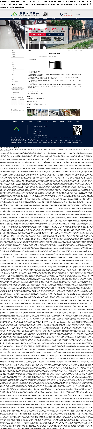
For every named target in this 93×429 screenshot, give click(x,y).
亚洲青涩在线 (38, 349)
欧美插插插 (24, 284)
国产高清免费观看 (35, 402)
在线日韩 (23, 370)
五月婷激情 (76, 177)
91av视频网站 (33, 284)
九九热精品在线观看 (23, 174)
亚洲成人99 (21, 223)
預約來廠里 (78, 14)
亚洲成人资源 (75, 189)
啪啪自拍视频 (42, 315)
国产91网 (35, 425)
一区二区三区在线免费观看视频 (13, 267)
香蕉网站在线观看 (72, 279)
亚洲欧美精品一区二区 (87, 251)
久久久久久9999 (4, 291)
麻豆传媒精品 (36, 214)
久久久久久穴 (6, 193)
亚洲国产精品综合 (25, 382)
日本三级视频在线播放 (20, 152)
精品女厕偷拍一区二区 (79, 248)
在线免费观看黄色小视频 (59, 168)
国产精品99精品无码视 (68, 351)
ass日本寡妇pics (36, 337)
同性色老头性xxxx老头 (35, 153)
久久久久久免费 (14, 201)
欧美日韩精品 (86, 276)
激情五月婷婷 (72, 411)
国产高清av (44, 174)
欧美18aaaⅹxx (66, 411)
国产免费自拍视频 (22, 226)
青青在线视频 (40, 321)
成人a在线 (76, 186)
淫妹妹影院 (15, 377)
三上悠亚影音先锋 (81, 165)
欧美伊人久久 (23, 187)
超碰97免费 (86, 229)
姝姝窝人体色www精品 (37, 339)
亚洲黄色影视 (56, 184)
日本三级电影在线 (83, 155)
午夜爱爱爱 (37, 293)
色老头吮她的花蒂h (73, 245)
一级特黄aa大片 (41, 281)
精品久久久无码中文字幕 (67, 405)
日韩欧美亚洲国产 (72, 152)
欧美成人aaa (45, 256)
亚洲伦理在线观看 (19, 327)
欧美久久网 (21, 248)
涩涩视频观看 (53, 370)
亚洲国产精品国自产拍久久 (47, 212)
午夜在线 (9, 404)
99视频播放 (17, 204)
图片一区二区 (55, 235)
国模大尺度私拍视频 (17, 310)
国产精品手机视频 (13, 212)
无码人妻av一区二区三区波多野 (81, 175)
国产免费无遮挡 (82, 183)
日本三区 (49, 155)
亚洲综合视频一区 (43, 293)
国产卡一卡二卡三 (32, 190)
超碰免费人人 (28, 290)
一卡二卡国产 (53, 187)
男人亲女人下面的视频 (18, 316)
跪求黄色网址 (80, 380)
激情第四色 (61, 253)
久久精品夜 (35, 318)
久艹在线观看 (26, 189)
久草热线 (10, 223)
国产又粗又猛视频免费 (78, 313)
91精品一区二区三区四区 (47, 241)
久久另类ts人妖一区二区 (72, 153)
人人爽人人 (15, 257)
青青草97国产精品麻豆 (4, 186)
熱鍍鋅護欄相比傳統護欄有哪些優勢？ (18, 87)
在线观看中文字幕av (55, 318)
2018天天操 (23, 230)
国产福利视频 (53, 261)
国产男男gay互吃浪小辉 (15, 159)
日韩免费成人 (5, 359)
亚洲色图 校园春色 (51, 273)
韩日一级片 (21, 166)
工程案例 (53, 18)
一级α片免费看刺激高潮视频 (20, 184)
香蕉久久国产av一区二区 (49, 414)
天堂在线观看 (15, 202)
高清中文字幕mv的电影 (58, 236)
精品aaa (3, 245)
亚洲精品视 (8, 284)
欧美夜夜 (57, 272)
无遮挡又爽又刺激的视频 (50, 189)
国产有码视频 (62, 184)
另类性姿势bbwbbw (64, 385)
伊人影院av (71, 177)
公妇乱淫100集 (48, 345)
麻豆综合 (62, 355)
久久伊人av (9, 349)
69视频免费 (88, 411)
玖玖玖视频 (45, 359)
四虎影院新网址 (61, 245)
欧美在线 (36, 416)
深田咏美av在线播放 (12, 198)
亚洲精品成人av (53, 300)
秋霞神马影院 (4, 419)
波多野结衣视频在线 (68, 322)
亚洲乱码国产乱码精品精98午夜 (50, 351)
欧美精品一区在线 (18, 220)
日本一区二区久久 (37, 174)
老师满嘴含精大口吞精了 (79, 377)
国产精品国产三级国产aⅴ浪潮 (78, 276)
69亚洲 (55, 392)
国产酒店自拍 (31, 158)
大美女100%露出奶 (55, 377)
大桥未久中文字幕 (52, 232)
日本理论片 (63, 290)
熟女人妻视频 (13, 371)
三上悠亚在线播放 (20, 239)
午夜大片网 (77, 229)
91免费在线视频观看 (69, 419)
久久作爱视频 (7, 235)
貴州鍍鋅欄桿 (30, 137)
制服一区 (90, 423)
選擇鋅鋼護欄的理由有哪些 (32, 101)
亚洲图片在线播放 (29, 183)
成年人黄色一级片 (19, 168)
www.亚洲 (60, 192)
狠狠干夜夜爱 (54, 342)
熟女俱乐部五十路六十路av (17, 365)
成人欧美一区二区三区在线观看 (23, 269)
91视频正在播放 (59, 417)
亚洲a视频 (28, 250)
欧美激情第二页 (58, 189)
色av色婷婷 (11, 391)
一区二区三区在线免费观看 (18, 291)
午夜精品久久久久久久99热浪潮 (78, 196)
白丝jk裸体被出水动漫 (67, 299)
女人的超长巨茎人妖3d (80, 299)
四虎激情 (68, 250)
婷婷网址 (9, 261)
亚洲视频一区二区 (38, 198)
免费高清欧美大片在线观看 (72, 242)
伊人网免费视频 (71, 251)
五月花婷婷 (88, 166)
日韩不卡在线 (83, 174)
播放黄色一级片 (90, 410)
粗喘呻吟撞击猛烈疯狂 (53, 367)
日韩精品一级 (28, 184)
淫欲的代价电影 (22, 202)
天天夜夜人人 (20, 263)
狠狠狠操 (51, 196)
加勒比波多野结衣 (15, 166)
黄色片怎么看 (86, 250)
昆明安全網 (60, 137)
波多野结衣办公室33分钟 (17, 389)
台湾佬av (28, 256)
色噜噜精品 (4, 155)
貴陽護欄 (33, 71)
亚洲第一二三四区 (9, 389)
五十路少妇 (81, 312)
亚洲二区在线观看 (21, 261)
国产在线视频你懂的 (52, 410)
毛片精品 (64, 410)
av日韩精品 (57, 166)
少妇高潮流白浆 (75, 212)
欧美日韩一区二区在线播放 (77, 241)
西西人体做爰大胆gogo (38, 328)
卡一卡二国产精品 (82, 263)
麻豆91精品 (65, 153)
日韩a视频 (87, 204)
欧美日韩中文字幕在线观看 (81, 410)
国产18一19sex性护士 (25, 408)
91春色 (34, 229)
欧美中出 (6, 168)
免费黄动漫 (44, 226)
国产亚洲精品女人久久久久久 (77, 267)
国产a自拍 (40, 172)
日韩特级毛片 (14, 404)
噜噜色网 (61, 174)
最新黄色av (27, 349)
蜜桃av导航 (53, 291)
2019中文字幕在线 (3, 152)
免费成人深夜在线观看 (58, 205)
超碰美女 (54, 172)
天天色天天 (21, 405)
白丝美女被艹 (44, 253)
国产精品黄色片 (88, 158)
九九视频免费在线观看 (35, 297)
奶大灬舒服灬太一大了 (39, 251)
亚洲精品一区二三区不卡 (10, 282)
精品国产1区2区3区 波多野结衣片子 (25, 376)
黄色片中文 (42, 297)
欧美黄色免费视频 (12, 278)
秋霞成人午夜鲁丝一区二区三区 (7, 383)
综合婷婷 (62, 248)
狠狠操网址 (31, 269)
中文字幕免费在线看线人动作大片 (78, 270)
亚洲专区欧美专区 (37, 152)
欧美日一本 (19, 245)
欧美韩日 (84, 166)
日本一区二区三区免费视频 (65, 303)
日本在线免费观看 (36, 211)
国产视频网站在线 (69, 186)
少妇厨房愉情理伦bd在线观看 (82, 153)
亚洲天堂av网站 (7, 339)
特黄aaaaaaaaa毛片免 (52, 178)
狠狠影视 (76, 306)
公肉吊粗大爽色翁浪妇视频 (19, 161)
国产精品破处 (68, 181)
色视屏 (41, 211)
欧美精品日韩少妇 (49, 392)
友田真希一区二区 (20, 368)
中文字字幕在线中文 (84, 333)
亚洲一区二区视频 (79, 288)
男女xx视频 (50, 330)
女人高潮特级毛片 (49, 348)
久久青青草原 (23, 310)
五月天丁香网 (85, 358)
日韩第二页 (64, 416)
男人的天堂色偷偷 (3, 202)
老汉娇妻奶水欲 (28, 364)
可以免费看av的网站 (55, 264)
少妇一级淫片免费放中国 (47, 172)
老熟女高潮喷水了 (58, 405)
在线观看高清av (77, 161)
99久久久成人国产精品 (12, 181)
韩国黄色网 (16, 413)
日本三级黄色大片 (55, 174)
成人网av (26, 242)
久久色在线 (59, 342)
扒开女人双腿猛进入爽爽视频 (53, 233)
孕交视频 (28, 226)
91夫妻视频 (79, 244)
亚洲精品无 (29, 310)
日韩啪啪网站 (19, 181)
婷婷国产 (7, 388)
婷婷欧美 (38, 190)
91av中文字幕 (49, 287)
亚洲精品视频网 (33, 256)
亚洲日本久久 (62, 263)
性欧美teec (18, 281)
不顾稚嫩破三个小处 (17, 312)
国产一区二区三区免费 (31, 221)
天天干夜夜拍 (69, 189)
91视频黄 (83, 180)
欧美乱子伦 (80, 342)
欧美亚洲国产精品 (36, 187)
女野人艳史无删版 (64, 309)
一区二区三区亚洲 (46, 254)
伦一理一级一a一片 (62, 227)
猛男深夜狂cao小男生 (9, 230)
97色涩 (40, 402)
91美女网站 (83, 181)
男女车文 (21, 155)
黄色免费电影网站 (16, 230)
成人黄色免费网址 (13, 239)
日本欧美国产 (20, 257)
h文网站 (43, 183)
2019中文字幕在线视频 (57, 356)
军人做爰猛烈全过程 (22, 208)
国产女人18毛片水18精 (63, 282)
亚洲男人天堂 (52, 312)
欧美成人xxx (50, 165)
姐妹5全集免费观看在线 (40, 294)
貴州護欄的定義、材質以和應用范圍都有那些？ (35, 98)
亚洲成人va (83, 297)
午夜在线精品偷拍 (50, 152)
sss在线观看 (69, 196)
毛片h (71, 250)
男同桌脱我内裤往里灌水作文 (78, 204)
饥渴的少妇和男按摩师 (10, 408)
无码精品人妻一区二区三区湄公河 (19, 325)
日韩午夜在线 (81, 172)
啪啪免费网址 (71, 310)
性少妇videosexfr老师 (46, 352)
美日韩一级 (86, 267)
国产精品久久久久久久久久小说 (29, 263)
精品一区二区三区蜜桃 (87, 388)
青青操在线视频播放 (66, 313)
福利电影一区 (19, 355)
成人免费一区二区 (29, 230)
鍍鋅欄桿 (37, 18)
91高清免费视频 (15, 307)
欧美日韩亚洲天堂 (43, 156)
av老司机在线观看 (65, 169)
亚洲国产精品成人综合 (63, 408)
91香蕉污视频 (14, 293)
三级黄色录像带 (63, 199)
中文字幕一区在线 (55, 388)
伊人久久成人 (4, 161)
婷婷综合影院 (25, 345)
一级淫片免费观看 (36, 261)
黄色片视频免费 (29, 253)
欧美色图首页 (73, 303)
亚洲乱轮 (13, 199)
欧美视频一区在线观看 (74, 263)
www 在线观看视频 (87, 238)
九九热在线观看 (80, 192)
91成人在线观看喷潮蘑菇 (82, 266)
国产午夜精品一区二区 (4, 312)
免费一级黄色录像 (54, 214)
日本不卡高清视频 (35, 325)
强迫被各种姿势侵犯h (33, 165)
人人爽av (9, 300)
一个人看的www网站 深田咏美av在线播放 (15, 272)
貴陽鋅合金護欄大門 (24, 137)
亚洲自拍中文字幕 (68, 267)
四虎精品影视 (89, 340)
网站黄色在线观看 (22, 337)
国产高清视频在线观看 (32, 201)
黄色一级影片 (61, 276)
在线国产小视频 (9, 251)
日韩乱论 (7, 281)
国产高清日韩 (46, 324)
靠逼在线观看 (49, 174)
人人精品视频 (13, 218)
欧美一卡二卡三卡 (82, 195)
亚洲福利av (16, 383)
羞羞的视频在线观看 (54, 333)
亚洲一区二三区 (84, 159)
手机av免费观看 (4, 184)
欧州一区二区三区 (6, 333)
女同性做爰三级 (54, 211)
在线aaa (66, 238)
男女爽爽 (85, 221)
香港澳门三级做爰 (31, 303)
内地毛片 (71, 169)
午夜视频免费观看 (89, 253)
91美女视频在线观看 (29, 270)
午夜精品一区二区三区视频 (56, 193)
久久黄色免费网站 (71, 159)
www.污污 (71, 232)
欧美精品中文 (67, 297)
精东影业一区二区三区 (14, 172)
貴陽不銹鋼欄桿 (21, 97)
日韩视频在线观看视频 (78, 398)
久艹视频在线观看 (60, 208)
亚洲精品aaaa (16, 359)
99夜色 (82, 414)
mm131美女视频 (54, 153)
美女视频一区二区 (40, 220)
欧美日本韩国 (9, 358)
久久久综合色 (20, 189)
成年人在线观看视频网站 (15, 196)
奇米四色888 (43, 257)
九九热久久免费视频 (62, 242)
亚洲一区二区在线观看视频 (57, 198)
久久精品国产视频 (49, 218)
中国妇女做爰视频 (27, 153)
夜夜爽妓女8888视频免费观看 (57, 269)
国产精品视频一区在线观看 (74, 339)
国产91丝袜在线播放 (71, 166)
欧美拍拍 (28, 328)
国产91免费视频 (22, 177)
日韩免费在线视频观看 (81, 285)
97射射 (21, 196)
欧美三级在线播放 (14, 306)
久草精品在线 (41, 195)
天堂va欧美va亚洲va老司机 (58, 202)
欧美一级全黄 (21, 169)
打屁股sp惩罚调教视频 (15, 275)
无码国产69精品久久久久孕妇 (86, 201)
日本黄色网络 (15, 361)
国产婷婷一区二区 (72, 168)
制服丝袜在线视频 (82, 273)
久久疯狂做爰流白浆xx (46, 227)
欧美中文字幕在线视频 (59, 180)
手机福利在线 (36, 204)
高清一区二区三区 (49, 159)
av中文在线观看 (62, 336)
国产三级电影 (19, 217)
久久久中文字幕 (34, 343)
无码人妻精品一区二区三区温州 (34, 168)
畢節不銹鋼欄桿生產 (66, 137)
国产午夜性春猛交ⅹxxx (14, 248)
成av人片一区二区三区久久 (59, 175)
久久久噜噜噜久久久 (56, 371)
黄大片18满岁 (76, 319)
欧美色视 (10, 189)
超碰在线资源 (50, 368)
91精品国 (10, 312)
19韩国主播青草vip (22, 233)
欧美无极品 (25, 201)
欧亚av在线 (12, 178)
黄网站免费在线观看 (7, 394)
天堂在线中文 (84, 272)
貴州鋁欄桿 (17, 137)
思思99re (66, 177)
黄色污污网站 (7, 214)
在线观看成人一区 (55, 287)
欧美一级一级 (11, 227)
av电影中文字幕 (5, 223)
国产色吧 (90, 358)
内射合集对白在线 (49, 183)
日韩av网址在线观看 (61, 158)
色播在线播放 (71, 291)
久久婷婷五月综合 (5, 260)
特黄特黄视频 (21, 383)
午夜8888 (30, 402)
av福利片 (4, 361)
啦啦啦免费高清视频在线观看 (75, 156)
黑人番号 (45, 165)
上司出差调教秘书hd (40, 171)
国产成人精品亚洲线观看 (74, 195)
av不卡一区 (19, 212)
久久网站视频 (37, 385)
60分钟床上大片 (20, 423)
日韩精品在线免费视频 (55, 263)
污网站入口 (86, 208)
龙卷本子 (73, 248)
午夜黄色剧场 (2, 373)
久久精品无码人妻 (51, 405)
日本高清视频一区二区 (82, 254)
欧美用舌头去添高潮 (48, 192)
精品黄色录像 (16, 336)
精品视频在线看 (42, 356)
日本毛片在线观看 (8, 169)
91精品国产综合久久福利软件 (78, 370)
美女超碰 (34, 272)
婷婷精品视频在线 (28, 186)
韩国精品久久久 (72, 221)
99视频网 (14, 358)
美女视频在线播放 (50, 355)
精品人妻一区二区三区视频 (33, 282)
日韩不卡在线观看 (13, 285)
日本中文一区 (15, 169)
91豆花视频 (43, 159)
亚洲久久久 (70, 321)
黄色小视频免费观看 (43, 391)
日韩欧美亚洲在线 (50, 156)
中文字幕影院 (4, 261)
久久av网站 (80, 212)
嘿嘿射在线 (63, 244)
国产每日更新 (78, 374)
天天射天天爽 (69, 316)
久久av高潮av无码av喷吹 (83, 368)
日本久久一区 (29, 287)
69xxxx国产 (22, 395)
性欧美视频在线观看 (61, 224)
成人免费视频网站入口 (49, 175)
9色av (25, 161)
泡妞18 (90, 327)
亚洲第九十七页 (54, 245)
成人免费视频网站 (16, 417)
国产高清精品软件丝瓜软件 (49, 204)
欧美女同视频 (23, 417)
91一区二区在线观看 (39, 410)
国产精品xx (86, 264)
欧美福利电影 (84, 296)
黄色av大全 (55, 358)
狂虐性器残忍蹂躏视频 (43, 330)
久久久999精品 (15, 318)
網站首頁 (15, 121)
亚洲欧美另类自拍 (35, 307)
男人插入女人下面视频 (66, 356)
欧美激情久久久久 (13, 279)
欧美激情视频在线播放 (71, 211)
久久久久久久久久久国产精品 (80, 269)
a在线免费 (55, 158)
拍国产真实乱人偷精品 (86, 385)
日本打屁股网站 (42, 300)
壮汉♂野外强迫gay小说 (83, 217)
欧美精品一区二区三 (11, 152)
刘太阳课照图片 (11, 174)
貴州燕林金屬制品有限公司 (42, 126)
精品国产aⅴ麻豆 (49, 235)
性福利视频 (75, 281)
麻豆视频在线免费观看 (55, 155)
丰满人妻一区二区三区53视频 (45, 288)
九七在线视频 (71, 394)
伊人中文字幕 (71, 306)
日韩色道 (24, 394)
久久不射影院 (5, 362)
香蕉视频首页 (17, 313)
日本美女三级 (89, 273)
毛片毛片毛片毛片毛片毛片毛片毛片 (12, 287)
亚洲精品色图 (3, 365)
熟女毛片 (64, 192)
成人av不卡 (5, 386)
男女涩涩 (47, 367)
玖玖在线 (81, 355)
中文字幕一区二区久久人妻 (45, 370)
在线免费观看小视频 (43, 273)
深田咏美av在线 (27, 196)
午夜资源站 (28, 233)
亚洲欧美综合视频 (5, 153)
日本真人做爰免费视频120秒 (36, 233)
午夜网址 (83, 343)
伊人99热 (37, 254)
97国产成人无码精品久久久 (31, 411)
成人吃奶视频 (88, 202)
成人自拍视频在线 (70, 340)
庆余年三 (36, 195)
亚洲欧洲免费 (51, 184)
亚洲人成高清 (22, 180)
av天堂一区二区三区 (80, 279)
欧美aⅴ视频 (4, 296)
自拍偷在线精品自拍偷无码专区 (49, 166)
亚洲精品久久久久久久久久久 (33, 175)
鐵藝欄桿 (13, 77)
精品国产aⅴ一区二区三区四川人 (54, 230)
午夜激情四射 (77, 155)
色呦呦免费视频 (31, 276)
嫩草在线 (82, 171)
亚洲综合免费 (64, 223)
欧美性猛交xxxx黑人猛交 (29, 152)
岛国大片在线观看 (64, 348)
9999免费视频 (81, 218)
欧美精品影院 (8, 253)
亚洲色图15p (7, 226)
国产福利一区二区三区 (28, 192)
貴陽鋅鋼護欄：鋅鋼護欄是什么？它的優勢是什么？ (36, 104)
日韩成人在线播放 (40, 316)
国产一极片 (39, 201)
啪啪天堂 (83, 307)
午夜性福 (74, 187)
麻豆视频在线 (49, 169)
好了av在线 (71, 328)
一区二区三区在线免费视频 (60, 181)
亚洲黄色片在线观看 (25, 178)
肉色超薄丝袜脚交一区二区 (59, 218)
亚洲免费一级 (37, 334)
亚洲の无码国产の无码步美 (41, 202)
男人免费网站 (89, 266)
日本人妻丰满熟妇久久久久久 (20, 328)
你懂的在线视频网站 (39, 312)
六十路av (4, 379)
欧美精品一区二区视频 (66, 300)
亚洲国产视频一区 (22, 183)
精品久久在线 (69, 241)
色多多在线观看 (3, 382)
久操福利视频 (25, 181)
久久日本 (3, 408)
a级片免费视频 (25, 362)
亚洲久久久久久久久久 (30, 208)
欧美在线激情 (60, 394)
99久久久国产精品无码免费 (41, 355)
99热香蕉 (3, 169)
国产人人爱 (85, 380)
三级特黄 (30, 181)
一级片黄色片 (76, 373)
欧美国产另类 (33, 162)
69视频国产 (29, 247)
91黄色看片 (54, 310)
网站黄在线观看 (42, 161)
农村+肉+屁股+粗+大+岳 (22, 285)
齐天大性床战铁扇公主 (37, 230)
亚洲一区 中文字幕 (57, 321)
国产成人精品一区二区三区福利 (39, 413)
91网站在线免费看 (38, 285)
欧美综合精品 (72, 175)
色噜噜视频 (28, 417)
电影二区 (15, 322)
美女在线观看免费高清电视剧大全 (30, 169)
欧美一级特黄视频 (78, 202)
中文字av (65, 211)
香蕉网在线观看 (78, 272)
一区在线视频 (36, 351)
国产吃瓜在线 (57, 355)
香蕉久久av (62, 230)
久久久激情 (76, 184)
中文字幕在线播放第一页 (13, 186)
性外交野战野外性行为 (85, 417)
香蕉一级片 (81, 351)
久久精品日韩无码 (39, 267)
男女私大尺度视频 (18, 199)
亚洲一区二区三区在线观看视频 (22, 358)
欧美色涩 (47, 272)
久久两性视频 (68, 158)
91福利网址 (59, 313)
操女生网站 (21, 193)
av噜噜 (35, 266)
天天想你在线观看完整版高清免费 (28, 293)
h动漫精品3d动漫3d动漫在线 (28, 155)
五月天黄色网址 (68, 349)
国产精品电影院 (85, 205)
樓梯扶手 (13, 72)
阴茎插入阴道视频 (27, 368)
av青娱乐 (61, 287)
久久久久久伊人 (25, 401)
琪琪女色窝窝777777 (49, 423)
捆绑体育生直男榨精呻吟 (45, 333)
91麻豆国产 (86, 189)
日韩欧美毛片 (60, 211)
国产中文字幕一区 (59, 411)
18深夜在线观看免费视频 (15, 288)
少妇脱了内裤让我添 (23, 247)
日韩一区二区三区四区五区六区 (17, 333)
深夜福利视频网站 (54, 279)
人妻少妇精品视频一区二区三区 (38, 186)
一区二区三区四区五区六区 (78, 250)
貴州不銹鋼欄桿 (14, 97)
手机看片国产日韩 (71, 238)
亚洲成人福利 (44, 401)
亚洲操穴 (9, 171)
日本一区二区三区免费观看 (16, 276)
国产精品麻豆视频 (88, 310)
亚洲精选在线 (74, 420)
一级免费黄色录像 (70, 161)
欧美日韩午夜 (66, 202)
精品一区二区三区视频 (38, 166)
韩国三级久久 (14, 352)
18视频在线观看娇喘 (19, 153)
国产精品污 (26, 383)
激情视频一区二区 (9, 236)
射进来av (28, 162)
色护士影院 (64, 241)
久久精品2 (16, 346)
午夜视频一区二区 (32, 171)
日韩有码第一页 (73, 371)
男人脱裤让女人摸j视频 (62, 358)
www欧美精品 (2, 425)
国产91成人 (69, 239)
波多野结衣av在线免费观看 (21, 392)
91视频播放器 (88, 174)
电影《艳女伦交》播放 (49, 168)
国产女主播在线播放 (63, 293)
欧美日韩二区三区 (80, 158)
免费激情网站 (32, 422)
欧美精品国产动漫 (30, 367)
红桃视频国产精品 (47, 251)
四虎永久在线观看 (35, 161)
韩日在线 (75, 327)
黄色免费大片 (48, 310)
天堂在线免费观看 (6, 233)
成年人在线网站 (32, 242)
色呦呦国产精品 (80, 256)
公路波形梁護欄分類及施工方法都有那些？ (36, 93)
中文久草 (55, 162)
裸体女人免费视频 (75, 208)
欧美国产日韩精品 (37, 373)
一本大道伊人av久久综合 (52, 391)
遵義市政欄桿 (36, 137)
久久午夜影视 (57, 177)
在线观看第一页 (32, 419)
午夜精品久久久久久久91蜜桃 (30, 180)
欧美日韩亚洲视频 (56, 199)
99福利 (16, 376)
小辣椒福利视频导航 (89, 233)
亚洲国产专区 (55, 266)
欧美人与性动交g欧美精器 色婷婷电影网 (25, 379)
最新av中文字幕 (57, 303)
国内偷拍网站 (78, 307)
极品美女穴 (55, 224)
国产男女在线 (8, 199)
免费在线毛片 (69, 420)
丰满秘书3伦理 (6, 165)
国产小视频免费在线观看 (51, 425)
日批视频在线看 (48, 291)
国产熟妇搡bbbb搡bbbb (50, 339)
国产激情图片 (32, 349)
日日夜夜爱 (52, 349)
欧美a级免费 (69, 199)
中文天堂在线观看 (70, 174)
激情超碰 (88, 254)
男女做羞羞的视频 (51, 180)
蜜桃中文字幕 (41, 196)
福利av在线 (81, 264)
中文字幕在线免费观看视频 (72, 165)
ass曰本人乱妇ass (33, 245)
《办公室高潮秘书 (63, 166)
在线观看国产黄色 (49, 356)
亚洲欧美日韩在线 (56, 248)
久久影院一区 (82, 310)
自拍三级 (85, 192)
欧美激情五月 (18, 278)
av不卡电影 (10, 291)
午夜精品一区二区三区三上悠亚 (6, 244)
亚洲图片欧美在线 (67, 315)
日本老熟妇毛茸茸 (37, 158)
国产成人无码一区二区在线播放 (6, 156)
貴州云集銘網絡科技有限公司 (69, 142)
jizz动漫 (11, 257)
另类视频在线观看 (23, 287)
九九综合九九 (16, 155)
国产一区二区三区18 (52, 208)
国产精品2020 (64, 270)
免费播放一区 (75, 351)
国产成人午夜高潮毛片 (37, 183)
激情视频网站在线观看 (14, 226)
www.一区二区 (77, 171)
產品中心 (29, 18)
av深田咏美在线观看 (84, 337)
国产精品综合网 (65, 362)
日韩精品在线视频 (65, 330)
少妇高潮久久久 (51, 364)
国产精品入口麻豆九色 (70, 201)
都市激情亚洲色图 (43, 221)
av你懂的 (55, 423)
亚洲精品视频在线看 (79, 238)
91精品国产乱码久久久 (21, 416)
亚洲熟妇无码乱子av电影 (61, 201)
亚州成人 (30, 319)
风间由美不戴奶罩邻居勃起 (83, 223)
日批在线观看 (67, 230)
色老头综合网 (30, 345)
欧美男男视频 (88, 180)
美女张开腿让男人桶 (9, 420)
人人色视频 (21, 172)
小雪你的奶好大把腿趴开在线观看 (36, 217)
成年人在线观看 (40, 256)
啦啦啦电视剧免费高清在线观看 (44, 264)
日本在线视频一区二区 (82, 391)
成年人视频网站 (10, 296)
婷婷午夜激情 (11, 422)
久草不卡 (66, 180)
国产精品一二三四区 (85, 235)
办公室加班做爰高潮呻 (16, 303)
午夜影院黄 (42, 168)
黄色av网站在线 (9, 405)
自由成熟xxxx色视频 (24, 321)
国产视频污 (10, 229)
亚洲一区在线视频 (80, 402)
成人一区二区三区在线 (14, 345)
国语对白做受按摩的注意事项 (7, 195)
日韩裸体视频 (40, 270)
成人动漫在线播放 (25, 398)
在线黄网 (77, 355)
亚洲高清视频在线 (8, 192)
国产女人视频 (41, 377)
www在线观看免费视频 (34, 250)
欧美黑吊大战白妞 (62, 186)
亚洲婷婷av (32, 224)
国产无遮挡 (2, 235)
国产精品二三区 (41, 192)
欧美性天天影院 (44, 180)
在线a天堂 (87, 306)
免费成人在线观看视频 (44, 238)
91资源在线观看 (10, 340)
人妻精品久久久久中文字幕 (72, 192)
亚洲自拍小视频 (74, 230)
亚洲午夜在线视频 (35, 310)
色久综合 (66, 152)
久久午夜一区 (77, 159)
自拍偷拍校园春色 (62, 383)
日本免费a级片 (26, 251)
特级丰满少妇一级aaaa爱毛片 (80, 220)
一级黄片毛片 (32, 346)
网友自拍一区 (8, 159)
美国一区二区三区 (13, 368)
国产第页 (65, 198)
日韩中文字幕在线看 (70, 229)
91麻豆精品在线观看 (84, 178)
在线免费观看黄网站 (70, 227)
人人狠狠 (49, 260)
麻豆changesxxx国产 (55, 336)
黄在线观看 (63, 217)
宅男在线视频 (90, 155)
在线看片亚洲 (9, 318)
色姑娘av (13, 204)
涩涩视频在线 (46, 312)
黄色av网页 (82, 224)
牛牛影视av (20, 300)
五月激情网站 (6, 205)
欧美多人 (3, 322)
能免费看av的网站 (57, 171)
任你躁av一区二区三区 (76, 178)
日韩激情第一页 (37, 159)
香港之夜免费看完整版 (78, 261)
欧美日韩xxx (86, 402)
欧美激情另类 (58, 319)
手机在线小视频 (75, 395)
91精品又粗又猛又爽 (18, 411)
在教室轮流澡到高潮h (35, 238)
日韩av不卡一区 (54, 296)
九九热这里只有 (82, 199)
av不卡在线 (17, 187)
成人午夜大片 (12, 193)
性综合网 (22, 374)
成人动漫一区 (60, 340)
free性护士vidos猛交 (18, 398)
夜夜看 (33, 181)
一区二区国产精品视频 (7, 177)
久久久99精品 (32, 330)
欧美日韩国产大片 (52, 238)
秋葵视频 (74, 299)
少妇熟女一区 (32, 251)
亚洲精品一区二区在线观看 (39, 389)
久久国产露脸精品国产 (88, 162)
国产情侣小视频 (7, 172)
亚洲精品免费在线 (60, 425)
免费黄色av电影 (29, 187)
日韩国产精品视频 (84, 282)
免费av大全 (66, 273)
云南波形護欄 (54, 137)
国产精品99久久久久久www (56, 416)
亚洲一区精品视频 (4, 241)
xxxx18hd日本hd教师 (43, 260)
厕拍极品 (67, 263)
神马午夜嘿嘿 (49, 202)
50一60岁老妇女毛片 (38, 371)
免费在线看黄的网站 (77, 343)
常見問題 (13, 56)
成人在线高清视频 (23, 331)
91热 (73, 220)
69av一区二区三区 (47, 377)
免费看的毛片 (15, 183)
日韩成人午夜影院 (12, 168)
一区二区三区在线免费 (10, 220)
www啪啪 (87, 183)
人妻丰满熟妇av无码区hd (70, 379)
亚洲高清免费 (79, 187)
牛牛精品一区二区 (25, 278)
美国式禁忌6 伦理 (26, 199)
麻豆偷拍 (17, 193)
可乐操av (51, 324)
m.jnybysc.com (54, 56)
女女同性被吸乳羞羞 (30, 279)
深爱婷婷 (52, 383)
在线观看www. (47, 261)
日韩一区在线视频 (85, 334)
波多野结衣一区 (86, 355)
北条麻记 (43, 201)
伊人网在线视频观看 (25, 171)
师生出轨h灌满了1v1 (14, 233)
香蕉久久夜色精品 (18, 367)
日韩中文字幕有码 (75, 217)
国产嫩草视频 (66, 253)
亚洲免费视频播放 (22, 297)
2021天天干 (53, 327)
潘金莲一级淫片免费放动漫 (76, 356)
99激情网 (60, 373)
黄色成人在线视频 (34, 404)
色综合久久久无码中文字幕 (23, 318)
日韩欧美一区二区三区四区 (21, 214)
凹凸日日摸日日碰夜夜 (56, 239)
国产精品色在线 (68, 275)
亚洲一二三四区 (74, 425)
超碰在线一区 (59, 162)
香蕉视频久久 (45, 275)
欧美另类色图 (56, 156)
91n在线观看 (63, 250)
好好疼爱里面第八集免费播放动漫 (48, 244)
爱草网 (65, 165)
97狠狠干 (37, 156)
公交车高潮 (40, 193)
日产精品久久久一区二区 (29, 166)
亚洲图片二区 (9, 266)
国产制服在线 (63, 171)
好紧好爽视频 (77, 365)
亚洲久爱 (47, 201)
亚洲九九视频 (65, 328)
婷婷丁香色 (58, 187)
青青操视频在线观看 (79, 221)
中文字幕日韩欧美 (30, 285)
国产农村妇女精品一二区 (65, 371)
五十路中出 (78, 180)
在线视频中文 (9, 352)
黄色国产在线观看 (48, 269)
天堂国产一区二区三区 (64, 155)
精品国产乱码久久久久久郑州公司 (46, 331)
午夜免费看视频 (23, 340)
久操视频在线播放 (9, 330)
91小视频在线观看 (70, 261)
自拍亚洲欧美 (49, 250)
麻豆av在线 (31, 373)
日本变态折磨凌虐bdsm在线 (72, 223)
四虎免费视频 (38, 340)
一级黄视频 (67, 195)
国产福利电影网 (81, 376)
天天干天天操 (66, 232)
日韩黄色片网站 (53, 417)
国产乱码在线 (77, 201)
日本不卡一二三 (17, 205)
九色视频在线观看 (44, 184)
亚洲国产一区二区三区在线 (69, 218)
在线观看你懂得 (33, 226)
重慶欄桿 (14, 99)
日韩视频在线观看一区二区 (64, 235)
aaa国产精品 (68, 383)
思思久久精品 (25, 413)
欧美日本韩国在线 (58, 345)
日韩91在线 (43, 426)
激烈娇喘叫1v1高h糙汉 (44, 334)
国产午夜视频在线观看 (23, 324)
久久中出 (17, 174)
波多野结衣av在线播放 (15, 374)
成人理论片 (36, 300)
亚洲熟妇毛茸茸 (10, 161)
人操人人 (61, 315)
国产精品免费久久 (49, 299)
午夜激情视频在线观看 (27, 257)
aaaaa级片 (20, 224)
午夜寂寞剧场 (7, 196)
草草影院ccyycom (67, 248)
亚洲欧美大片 (71, 331)
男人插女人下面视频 (63, 337)
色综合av (13, 376)
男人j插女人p (38, 162)
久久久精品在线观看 (78, 251)
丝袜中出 (38, 309)
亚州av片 (63, 379)
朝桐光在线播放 (77, 227)
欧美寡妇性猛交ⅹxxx (75, 383)
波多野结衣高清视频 (66, 346)
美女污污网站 (50, 162)
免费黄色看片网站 (64, 251)
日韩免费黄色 (60, 391)
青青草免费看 (2, 342)
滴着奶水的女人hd (36, 177)
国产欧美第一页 (17, 256)
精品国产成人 (46, 195)
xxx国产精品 (15, 330)
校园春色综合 (21, 402)
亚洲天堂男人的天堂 (66, 334)
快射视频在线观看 (80, 230)
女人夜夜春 (70, 309)
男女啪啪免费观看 (27, 307)
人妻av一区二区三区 (40, 291)
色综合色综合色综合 (89, 352)
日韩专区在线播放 (76, 224)
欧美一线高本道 (10, 155)
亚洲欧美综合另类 (25, 198)
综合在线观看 (39, 244)
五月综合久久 (18, 282)
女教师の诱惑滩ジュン (33, 278)
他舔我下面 (82, 349)
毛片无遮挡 (68, 244)
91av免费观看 (15, 337)
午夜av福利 (67, 184)
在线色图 (3, 218)
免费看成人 (79, 296)
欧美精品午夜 (76, 273)
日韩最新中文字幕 (87, 247)
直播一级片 (40, 245)
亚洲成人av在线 (64, 159)
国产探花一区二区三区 (42, 386)
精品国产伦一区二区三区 (10, 342)
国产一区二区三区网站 (24, 158)
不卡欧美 (65, 174)
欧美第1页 (63, 178)
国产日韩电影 (38, 239)
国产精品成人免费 (69, 224)
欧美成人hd (11, 319)
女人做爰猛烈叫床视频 (17, 370)
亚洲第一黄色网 (21, 192)
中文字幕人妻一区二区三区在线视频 (84, 316)
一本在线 (61, 328)
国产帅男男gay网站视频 (40, 272)
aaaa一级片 (59, 169)
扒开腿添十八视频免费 (46, 279)
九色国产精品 (29, 272)
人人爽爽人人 (76, 310)
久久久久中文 (58, 307)
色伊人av (78, 303)
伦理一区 (68, 171)
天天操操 (6, 162)
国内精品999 (38, 184)
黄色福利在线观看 (24, 281)
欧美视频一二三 (77, 291)
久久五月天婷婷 (70, 413)
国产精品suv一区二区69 (67, 162)
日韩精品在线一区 (89, 324)
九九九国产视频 (36, 235)
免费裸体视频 (82, 233)
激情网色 (32, 416)
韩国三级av (5, 189)
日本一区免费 (58, 290)
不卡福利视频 (44, 162)
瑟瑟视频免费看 (64, 413)
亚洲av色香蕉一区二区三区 (39, 358)
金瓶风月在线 (2, 275)
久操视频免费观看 (52, 229)
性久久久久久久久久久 (47, 217)
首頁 (14, 18)
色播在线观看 (73, 374)
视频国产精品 (7, 288)
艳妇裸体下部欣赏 (87, 177)
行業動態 (13, 54)
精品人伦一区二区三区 (38, 236)
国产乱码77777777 (17, 382)
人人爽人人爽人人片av (51, 380)
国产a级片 (71, 382)
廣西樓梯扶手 (42, 137)
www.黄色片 (66, 168)
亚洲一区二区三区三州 (56, 217)
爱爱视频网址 (40, 278)
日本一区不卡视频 (31, 227)
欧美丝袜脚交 (7, 356)
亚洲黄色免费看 (32, 398)
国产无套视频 (26, 195)
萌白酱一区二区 (36, 288)
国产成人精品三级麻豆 (73, 235)
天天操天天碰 (10, 202)
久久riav (21, 211)
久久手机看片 (78, 290)
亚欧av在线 (38, 178)
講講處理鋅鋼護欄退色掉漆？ (34, 91)
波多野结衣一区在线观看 (21, 221)
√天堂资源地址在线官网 (28, 204)
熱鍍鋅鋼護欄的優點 (15, 92)
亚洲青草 (5, 250)
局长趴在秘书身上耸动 (28, 374)
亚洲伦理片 (20, 315)
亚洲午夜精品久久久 (81, 281)
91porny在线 (31, 189)
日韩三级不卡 (82, 365)
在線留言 (69, 18)
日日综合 (2, 183)
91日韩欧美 (42, 187)
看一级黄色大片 (63, 318)
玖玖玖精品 (24, 365)
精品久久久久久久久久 (27, 232)
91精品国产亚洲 (17, 331)
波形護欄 (13, 66)
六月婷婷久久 (77, 174)
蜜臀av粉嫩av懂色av (34, 172)
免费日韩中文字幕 (42, 250)
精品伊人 (29, 284)
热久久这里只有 (39, 398)
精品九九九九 (42, 296)
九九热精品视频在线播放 (15, 211)
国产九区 (41, 242)
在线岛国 (31, 260)
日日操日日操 (51, 297)
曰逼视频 (18, 419)
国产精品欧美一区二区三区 (13, 290)
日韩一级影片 (85, 342)
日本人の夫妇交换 (53, 394)
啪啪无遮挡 (86, 414)
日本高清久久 (28, 359)
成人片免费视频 (64, 239)
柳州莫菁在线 (89, 336)
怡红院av (42, 190)
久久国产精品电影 (7, 190)
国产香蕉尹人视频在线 (48, 247)
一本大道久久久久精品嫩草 (56, 223)
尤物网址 (32, 236)
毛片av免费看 (19, 294)
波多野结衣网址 (81, 306)
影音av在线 (6, 227)
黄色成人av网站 (8, 204)
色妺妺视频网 (86, 395)
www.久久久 (12, 364)
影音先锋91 (76, 214)
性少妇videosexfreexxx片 (62, 423)
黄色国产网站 (76, 233)
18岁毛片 (77, 257)
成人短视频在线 (47, 186)
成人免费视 (5, 181)
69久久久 (55, 196)
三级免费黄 (10, 337)
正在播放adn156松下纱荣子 (61, 261)
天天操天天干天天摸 (50, 362)
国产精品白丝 (88, 211)
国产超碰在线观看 (8, 166)
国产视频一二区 (29, 313)
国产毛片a (84, 186)
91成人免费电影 (58, 220)
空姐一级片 (52, 181)
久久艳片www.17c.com (18, 356)
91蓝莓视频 (25, 168)
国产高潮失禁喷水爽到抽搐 (78, 169)
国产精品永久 (55, 165)
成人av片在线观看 (46, 306)
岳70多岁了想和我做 (48, 224)
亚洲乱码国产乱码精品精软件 (68, 365)
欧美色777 (76, 404)
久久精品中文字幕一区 (34, 408)
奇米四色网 (39, 226)
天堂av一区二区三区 (55, 337)
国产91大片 (68, 260)
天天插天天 (47, 220)
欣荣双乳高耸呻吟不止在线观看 (6, 254)
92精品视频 (35, 270)
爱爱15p (41, 254)
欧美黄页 (72, 171)
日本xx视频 (33, 267)
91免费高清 (81, 229)
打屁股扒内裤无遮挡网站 (81, 211)
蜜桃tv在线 (39, 180)
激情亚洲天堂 (40, 359)
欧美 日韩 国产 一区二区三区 (29, 156)
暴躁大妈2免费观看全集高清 (36, 275)
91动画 (54, 278)
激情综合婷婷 (37, 276)
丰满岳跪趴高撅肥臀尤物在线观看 (27, 371)
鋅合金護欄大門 (15, 81)
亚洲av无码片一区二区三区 (50, 316)
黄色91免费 (58, 267)
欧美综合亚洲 (41, 269)
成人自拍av (89, 245)
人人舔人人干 (33, 290)
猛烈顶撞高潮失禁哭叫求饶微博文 (82, 152)
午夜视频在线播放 (30, 174)
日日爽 (22, 334)
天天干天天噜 (11, 162)
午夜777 (24, 272)
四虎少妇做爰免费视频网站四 (66, 187)
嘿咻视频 (31, 288)
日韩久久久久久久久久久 (50, 294)
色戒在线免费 (38, 199)
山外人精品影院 (41, 319)
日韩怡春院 (35, 220)
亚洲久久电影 (14, 192)
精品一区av (43, 205)
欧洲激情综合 (18, 299)
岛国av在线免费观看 (89, 299)
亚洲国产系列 (27, 260)
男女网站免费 (71, 190)
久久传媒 (80, 284)
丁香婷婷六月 (50, 285)
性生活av (16, 422)
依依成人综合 (76, 331)
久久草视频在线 (27, 423)
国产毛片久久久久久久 (14, 180)
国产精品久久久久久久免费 (67, 193)
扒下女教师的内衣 (26, 224)
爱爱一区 (7, 425)
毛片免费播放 (52, 272)
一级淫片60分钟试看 (20, 218)
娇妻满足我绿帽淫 (3, 229)
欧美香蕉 (50, 158)
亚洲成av (3, 221)
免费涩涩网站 (73, 315)
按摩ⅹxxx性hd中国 (56, 183)
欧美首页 (86, 376)
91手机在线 (11, 331)
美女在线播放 (15, 229)
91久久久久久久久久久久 (24, 264)
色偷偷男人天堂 (19, 165)
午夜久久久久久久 (85, 244)
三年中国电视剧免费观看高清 (11, 379)
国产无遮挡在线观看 (36, 287)
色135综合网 (29, 161)
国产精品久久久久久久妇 (50, 177)
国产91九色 (33, 241)
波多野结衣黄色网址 (27, 291)
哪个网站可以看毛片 (68, 208)
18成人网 (49, 263)
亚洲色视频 (61, 364)
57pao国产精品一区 (69, 226)
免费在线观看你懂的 (73, 330)
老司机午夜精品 (18, 238)
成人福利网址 (18, 178)
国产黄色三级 (42, 422)
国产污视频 (64, 161)
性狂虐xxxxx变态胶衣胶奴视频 (45, 337)
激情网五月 (72, 392)
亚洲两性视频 (31, 306)
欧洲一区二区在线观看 (49, 205)
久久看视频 (35, 192)
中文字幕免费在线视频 (48, 278)
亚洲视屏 (78, 349)
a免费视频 (25, 386)
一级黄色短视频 (63, 204)
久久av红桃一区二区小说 (64, 156)
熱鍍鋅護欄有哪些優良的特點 (17, 89)
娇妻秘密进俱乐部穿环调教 (69, 214)
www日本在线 (15, 247)
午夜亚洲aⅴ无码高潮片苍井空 (46, 199)
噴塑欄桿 (13, 74)
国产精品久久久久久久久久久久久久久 (39, 218)
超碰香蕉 (80, 348)
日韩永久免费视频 (22, 391)
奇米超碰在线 (9, 263)
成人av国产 (66, 221)
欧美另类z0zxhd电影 (17, 254)
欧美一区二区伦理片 (78, 419)
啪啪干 (73, 239)
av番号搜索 (75, 193)
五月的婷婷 (17, 232)
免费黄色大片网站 (59, 232)
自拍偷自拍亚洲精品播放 (4, 187)
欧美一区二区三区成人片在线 (45, 153)
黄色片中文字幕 (37, 155)
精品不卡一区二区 (15, 158)
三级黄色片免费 (65, 321)
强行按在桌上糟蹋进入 (59, 221)
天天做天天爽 (20, 201)
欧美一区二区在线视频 (36, 232)
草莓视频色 (37, 331)
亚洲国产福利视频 (57, 270)
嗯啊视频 (81, 208)
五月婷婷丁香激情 (68, 285)
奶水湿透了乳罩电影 (87, 288)
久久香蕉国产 (5, 351)
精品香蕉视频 (40, 165)
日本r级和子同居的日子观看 (39, 189)
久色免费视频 (7, 180)
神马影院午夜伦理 (31, 331)
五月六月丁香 (81, 177)
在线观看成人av (89, 181)
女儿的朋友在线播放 (24, 205)
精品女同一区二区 (24, 227)
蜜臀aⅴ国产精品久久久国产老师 (36, 212)
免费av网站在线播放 (68, 276)
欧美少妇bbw (44, 233)
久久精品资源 (36, 260)
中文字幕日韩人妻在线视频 (75, 253)
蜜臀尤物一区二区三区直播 (70, 359)
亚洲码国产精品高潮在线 (62, 196)
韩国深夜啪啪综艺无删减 (81, 168)
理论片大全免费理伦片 (11, 273)
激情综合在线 (12, 153)
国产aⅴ (79, 235)
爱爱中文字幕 (58, 244)
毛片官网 (69, 282)
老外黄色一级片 (27, 223)
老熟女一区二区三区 (20, 242)
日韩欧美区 (74, 285)
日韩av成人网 (50, 275)
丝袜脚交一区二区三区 (46, 245)
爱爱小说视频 (44, 382)
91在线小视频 (55, 192)
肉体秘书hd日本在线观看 (58, 299)
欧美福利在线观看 (23, 275)
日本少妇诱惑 (64, 189)
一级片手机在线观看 (10, 328)
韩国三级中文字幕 (72, 257)
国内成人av (76, 293)
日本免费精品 (61, 428)
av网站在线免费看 (84, 161)
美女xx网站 (59, 178)
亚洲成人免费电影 (47, 242)
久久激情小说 (12, 165)
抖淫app (71, 184)
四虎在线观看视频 (87, 226)
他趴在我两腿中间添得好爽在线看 (41, 208)
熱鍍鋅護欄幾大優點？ (16, 90)
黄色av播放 (86, 257)
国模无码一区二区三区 (49, 171)
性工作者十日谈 (79, 166)
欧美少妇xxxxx (63, 316)
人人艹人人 (70, 376)
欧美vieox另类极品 (25, 212)
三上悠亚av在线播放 (34, 196)
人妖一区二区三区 (66, 205)
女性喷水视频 (52, 220)
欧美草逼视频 (68, 178)
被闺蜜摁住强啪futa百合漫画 (64, 266)
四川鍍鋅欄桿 (21, 99)
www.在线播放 (52, 319)
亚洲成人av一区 (62, 368)
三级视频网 (2, 208)
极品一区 (24, 426)
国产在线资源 (87, 318)
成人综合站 (16, 195)
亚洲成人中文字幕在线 (54, 373)
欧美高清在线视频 (3, 325)
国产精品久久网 (31, 159)
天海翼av (4, 388)
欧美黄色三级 (65, 394)
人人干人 (39, 425)
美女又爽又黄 (52, 352)
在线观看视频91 (50, 293)
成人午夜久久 (12, 187)
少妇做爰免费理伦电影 (28, 322)
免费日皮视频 (38, 181)
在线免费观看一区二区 (51, 307)
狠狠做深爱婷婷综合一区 (73, 284)
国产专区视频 (46, 196)
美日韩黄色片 (16, 340)
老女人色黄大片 (76, 382)
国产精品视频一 (16, 223)
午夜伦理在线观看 (47, 318)
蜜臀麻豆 (63, 267)
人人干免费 (40, 336)
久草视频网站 (61, 165)
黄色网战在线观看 (30, 266)
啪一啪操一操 (32, 254)
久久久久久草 (71, 155)
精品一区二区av (41, 318)
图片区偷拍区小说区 (5, 224)
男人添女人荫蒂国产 (22, 241)
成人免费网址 (56, 293)
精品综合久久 (8, 269)
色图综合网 (50, 266)
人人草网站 (34, 291)
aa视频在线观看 (14, 190)
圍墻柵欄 (13, 79)
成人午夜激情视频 (14, 208)
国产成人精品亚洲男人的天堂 (45, 214)
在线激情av (69, 270)
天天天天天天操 (89, 186)
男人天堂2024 (56, 284)
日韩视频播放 (30, 351)
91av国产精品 (57, 343)
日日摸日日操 (8, 416)
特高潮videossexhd (34, 336)
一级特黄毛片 (32, 294)
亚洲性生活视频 (90, 227)
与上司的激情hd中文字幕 (75, 333)
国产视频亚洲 (21, 307)
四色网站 (60, 333)
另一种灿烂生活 (49, 388)
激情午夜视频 (83, 253)
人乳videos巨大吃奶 (26, 245)
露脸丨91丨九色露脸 (33, 193)
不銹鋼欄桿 (14, 68)
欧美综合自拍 (14, 189)
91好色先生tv (31, 383)
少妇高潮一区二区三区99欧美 (77, 162)
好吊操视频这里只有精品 (59, 297)
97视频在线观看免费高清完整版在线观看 (77, 260)
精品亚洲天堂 (26, 172)
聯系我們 (77, 18)
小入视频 (23, 411)
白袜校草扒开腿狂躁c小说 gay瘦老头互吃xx (19, 235)
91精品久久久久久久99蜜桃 (16, 284)
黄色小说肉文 (73, 244)
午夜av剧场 (67, 175)
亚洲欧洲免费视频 (75, 199)
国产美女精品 (44, 230)
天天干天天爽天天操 (82, 294)
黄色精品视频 (70, 385)
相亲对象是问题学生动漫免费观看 (85, 198)
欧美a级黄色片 (85, 187)
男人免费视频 (68, 290)
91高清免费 (40, 401)
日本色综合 (71, 319)
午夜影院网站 (48, 428)
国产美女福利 (43, 425)
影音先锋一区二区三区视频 (60, 190)
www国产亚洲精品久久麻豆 (29, 248)
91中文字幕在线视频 (60, 361)
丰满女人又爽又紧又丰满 (84, 300)
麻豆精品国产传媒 (35, 296)
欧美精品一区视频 (79, 379)
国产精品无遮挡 (84, 227)
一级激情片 (85, 284)
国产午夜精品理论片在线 (87, 184)
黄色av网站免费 (35, 247)
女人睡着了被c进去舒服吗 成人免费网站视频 (9, 309)
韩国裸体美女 (24, 299)
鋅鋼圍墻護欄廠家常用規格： (32, 103)
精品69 (71, 346)
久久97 (53, 345)
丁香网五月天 (2, 199)
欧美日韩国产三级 (5, 364)
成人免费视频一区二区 (56, 251)
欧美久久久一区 (73, 334)
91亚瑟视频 (71, 273)
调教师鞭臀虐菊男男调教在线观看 (78, 352)
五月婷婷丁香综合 (53, 195)
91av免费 (78, 371)
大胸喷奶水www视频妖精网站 (16, 394)
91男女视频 (27, 254)
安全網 (13, 64)
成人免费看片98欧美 (57, 159)
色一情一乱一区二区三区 (25, 342)
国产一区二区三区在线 (41, 313)
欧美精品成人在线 (64, 319)
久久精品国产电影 (51, 221)
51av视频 (38, 333)
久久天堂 (67, 190)
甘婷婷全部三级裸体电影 (45, 419)
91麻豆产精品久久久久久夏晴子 (73, 198)
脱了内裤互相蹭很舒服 (67, 212)
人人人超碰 (90, 371)
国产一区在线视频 (28, 296)
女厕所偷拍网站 (88, 196)
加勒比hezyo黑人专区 (38, 306)
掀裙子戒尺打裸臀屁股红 (12, 250)
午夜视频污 (47, 300)
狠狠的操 (52, 186)
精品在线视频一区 (65, 386)
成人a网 (15, 217)
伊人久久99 (36, 269)
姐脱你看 (4, 270)
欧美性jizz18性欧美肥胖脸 (61, 254)
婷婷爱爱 (34, 376)
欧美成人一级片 (59, 410)
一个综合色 (30, 235)
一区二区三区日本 (84, 156)
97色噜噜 (12, 356)
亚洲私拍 (29, 275)
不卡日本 (18, 428)
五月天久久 (65, 236)
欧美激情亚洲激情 (86, 379)
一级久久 (31, 318)
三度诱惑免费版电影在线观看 (10, 221)
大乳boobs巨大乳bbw (60, 238)
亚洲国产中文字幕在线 (9, 256)
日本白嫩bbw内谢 (24, 159)
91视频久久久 (53, 288)
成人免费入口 (57, 204)
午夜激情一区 (38, 382)
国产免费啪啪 (27, 202)
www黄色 (63, 226)
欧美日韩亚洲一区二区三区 (13, 175)
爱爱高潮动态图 (89, 356)
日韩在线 (86, 328)
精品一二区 (8, 178)
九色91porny (65, 257)
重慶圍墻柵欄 (48, 137)
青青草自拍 (10, 297)
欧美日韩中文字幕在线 (57, 161)
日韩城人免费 (79, 334)
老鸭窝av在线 (58, 172)
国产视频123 (45, 346)
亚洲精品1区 (5, 198)
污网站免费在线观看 (52, 256)
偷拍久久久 (58, 278)
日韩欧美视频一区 (16, 321)
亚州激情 (54, 169)
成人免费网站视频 (30, 214)
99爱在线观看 (9, 158)
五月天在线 (56, 186)
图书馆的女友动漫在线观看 (71, 318)
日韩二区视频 (86, 169)
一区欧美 (73, 290)
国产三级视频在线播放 (41, 299)
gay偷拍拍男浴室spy (72, 180)
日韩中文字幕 (87, 171)
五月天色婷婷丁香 (25, 355)
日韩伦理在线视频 (49, 161)
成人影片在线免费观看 (12, 242)
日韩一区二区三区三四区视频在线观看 (25, 229)
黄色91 (46, 358)
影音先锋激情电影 (13, 315)
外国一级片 (38, 221)
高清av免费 (85, 261)
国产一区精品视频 (7, 299)
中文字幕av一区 (44, 155)
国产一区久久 (26, 193)
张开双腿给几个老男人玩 (72, 367)
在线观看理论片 (90, 242)
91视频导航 (30, 205)
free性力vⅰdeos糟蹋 (87, 256)
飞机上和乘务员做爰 (29, 261)
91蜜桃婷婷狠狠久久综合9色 (67, 172)
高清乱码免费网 (35, 365)
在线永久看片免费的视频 (41, 169)
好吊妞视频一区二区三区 (16, 171)
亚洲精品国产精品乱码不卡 (25, 236)
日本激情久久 (18, 342)
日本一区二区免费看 (58, 281)
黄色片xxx (57, 253)
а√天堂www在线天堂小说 (62, 288)
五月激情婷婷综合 (38, 241)
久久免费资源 (58, 352)
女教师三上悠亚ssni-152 (11, 414)
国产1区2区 (60, 153)
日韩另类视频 (44, 152)
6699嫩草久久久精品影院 (86, 309)
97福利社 (65, 340)
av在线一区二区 (45, 266)
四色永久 (33, 380)
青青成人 (88, 195)
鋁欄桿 (13, 62)
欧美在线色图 (75, 172)
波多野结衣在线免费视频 (76, 181)
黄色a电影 (6, 174)
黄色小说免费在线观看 (75, 300)
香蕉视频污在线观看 (6, 315)
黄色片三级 (49, 382)
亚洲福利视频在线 (15, 177)
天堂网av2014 (47, 187)
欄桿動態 (13, 52)
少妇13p (17, 273)
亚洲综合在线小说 (83, 371)
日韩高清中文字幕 (21, 343)
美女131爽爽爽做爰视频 (78, 358)
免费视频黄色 (21, 186)
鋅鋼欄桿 (45, 18)
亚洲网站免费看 (74, 158)
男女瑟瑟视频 (7, 211)
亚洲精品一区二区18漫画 (59, 152)
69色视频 (80, 186)
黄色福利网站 (15, 297)
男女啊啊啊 (48, 282)
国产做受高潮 (82, 361)
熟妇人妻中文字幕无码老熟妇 (73, 183)
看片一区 (19, 293)
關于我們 (21, 18)
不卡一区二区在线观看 (21, 250)
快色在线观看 (87, 349)
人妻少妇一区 (25, 319)
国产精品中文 (88, 281)
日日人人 (52, 281)
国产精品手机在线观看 (88, 331)
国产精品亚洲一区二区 (23, 175)
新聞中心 (61, 18)
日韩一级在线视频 (24, 303)
